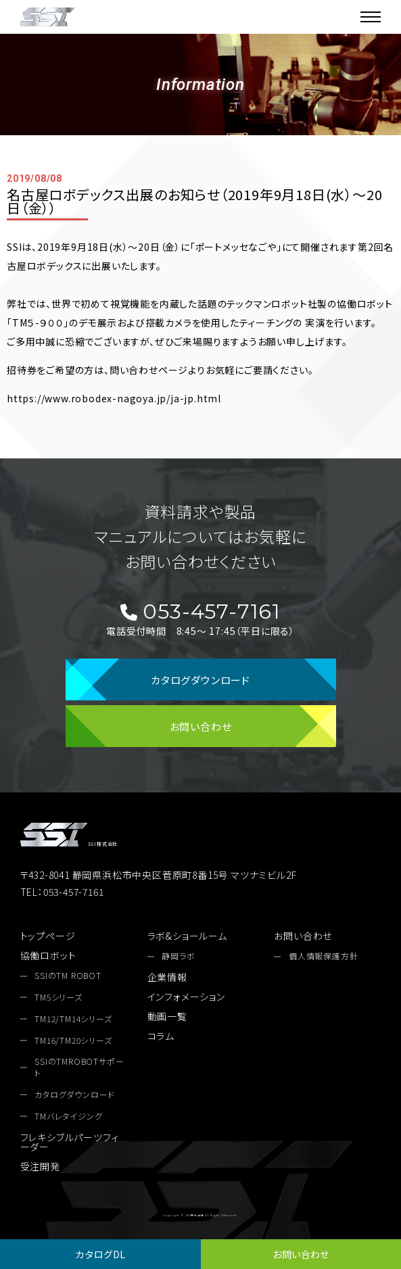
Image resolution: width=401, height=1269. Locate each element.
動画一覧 (167, 1016)
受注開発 (40, 1166)
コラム (160, 1035)
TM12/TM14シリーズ (73, 1018)
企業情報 (167, 977)
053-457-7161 (200, 612)
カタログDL (100, 1254)
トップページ (48, 935)
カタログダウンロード (200, 680)
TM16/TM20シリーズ (73, 1040)
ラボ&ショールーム (187, 935)
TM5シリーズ (58, 997)
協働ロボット (48, 955)
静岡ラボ (178, 956)
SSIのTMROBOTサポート (79, 1067)
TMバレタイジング (68, 1116)
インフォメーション (186, 996)
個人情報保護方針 (323, 956)
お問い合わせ (301, 1254)
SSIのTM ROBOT (67, 975)
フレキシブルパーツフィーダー (69, 1141)
